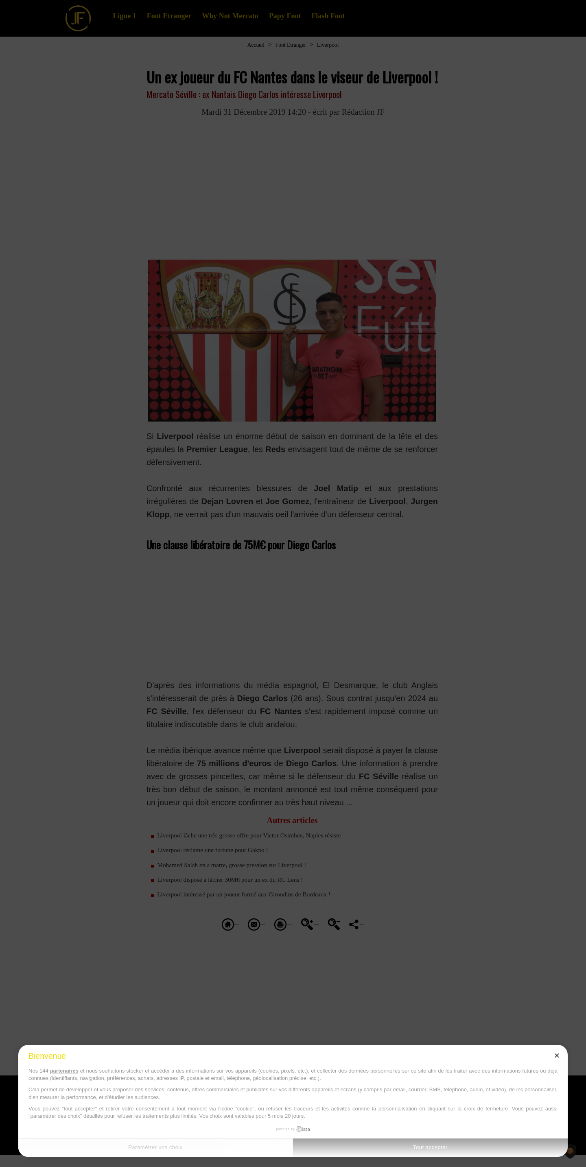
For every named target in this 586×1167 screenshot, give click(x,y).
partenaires (64, 1071)
